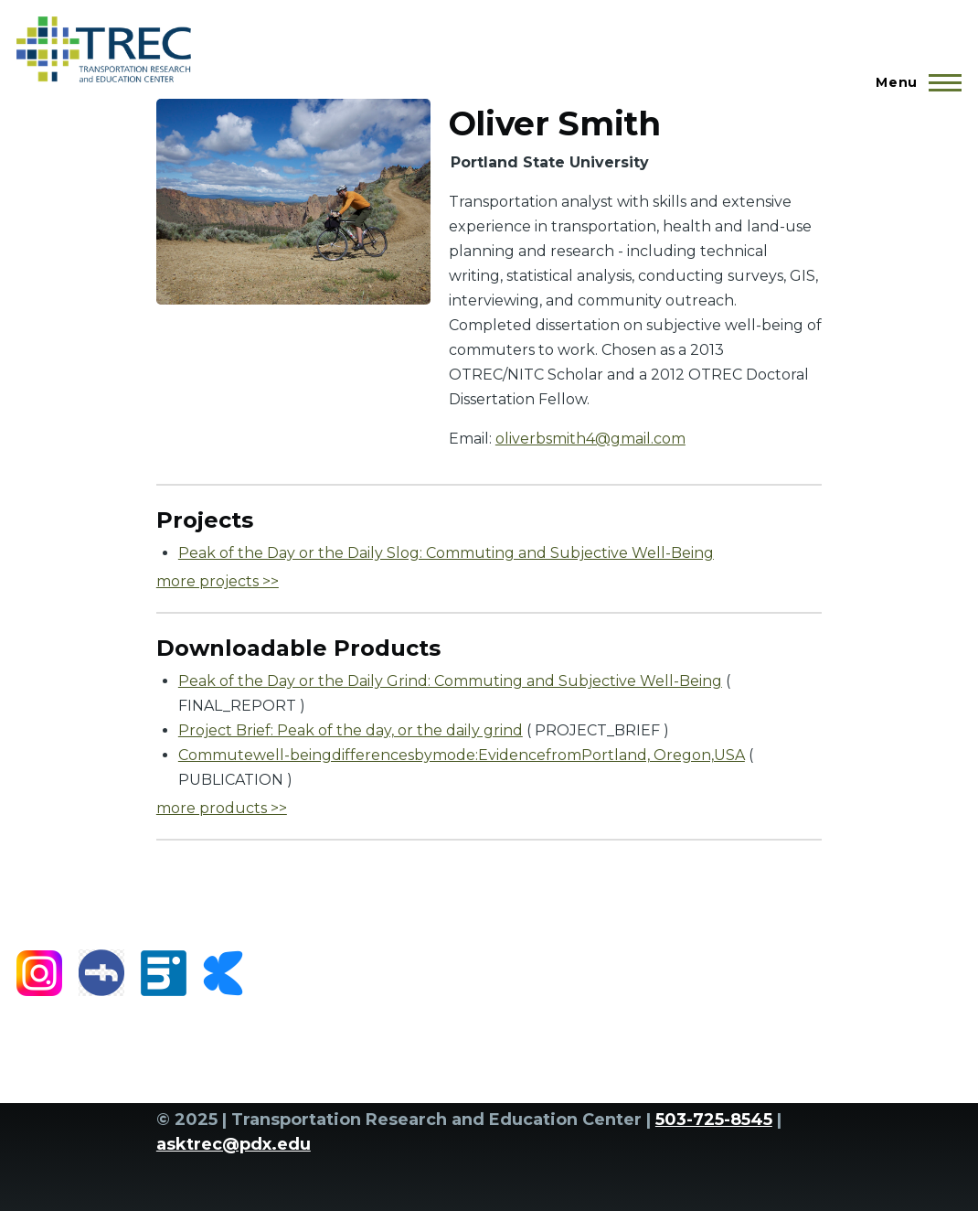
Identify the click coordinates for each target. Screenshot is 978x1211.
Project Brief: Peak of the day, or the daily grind (350, 730)
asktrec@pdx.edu (233, 1144)
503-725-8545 (713, 1119)
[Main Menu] (913, 82)
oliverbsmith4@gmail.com (590, 438)
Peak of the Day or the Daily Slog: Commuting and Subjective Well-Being (446, 553)
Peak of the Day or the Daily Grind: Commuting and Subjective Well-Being (450, 681)
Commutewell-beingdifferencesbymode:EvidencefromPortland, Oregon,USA (461, 755)
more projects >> (217, 581)
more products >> (221, 808)
